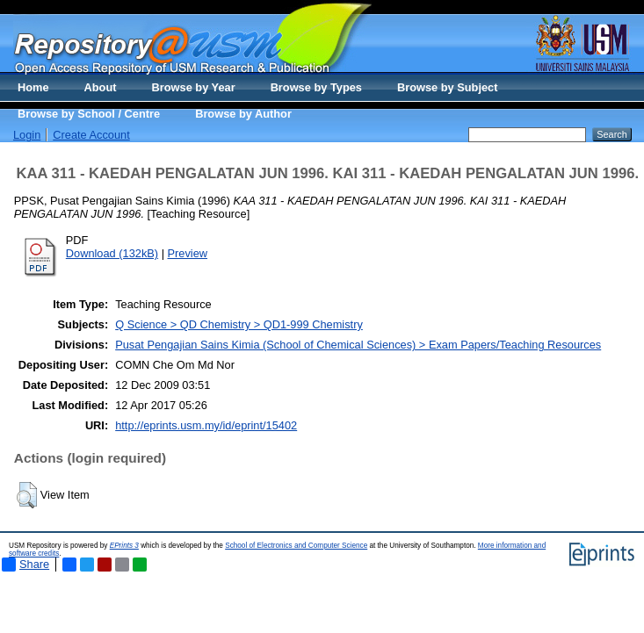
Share (25, 564)
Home (33, 87)
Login (26, 134)
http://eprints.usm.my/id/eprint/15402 (206, 425)
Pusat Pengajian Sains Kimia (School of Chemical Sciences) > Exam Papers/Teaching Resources (358, 344)
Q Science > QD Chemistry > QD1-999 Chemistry (239, 324)
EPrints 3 (124, 546)
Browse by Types (316, 87)
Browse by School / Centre (89, 113)
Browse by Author (243, 113)
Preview (188, 253)
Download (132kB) (112, 253)
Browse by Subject (447, 87)
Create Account (91, 134)
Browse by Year (193, 87)
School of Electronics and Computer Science (296, 546)
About (100, 87)
